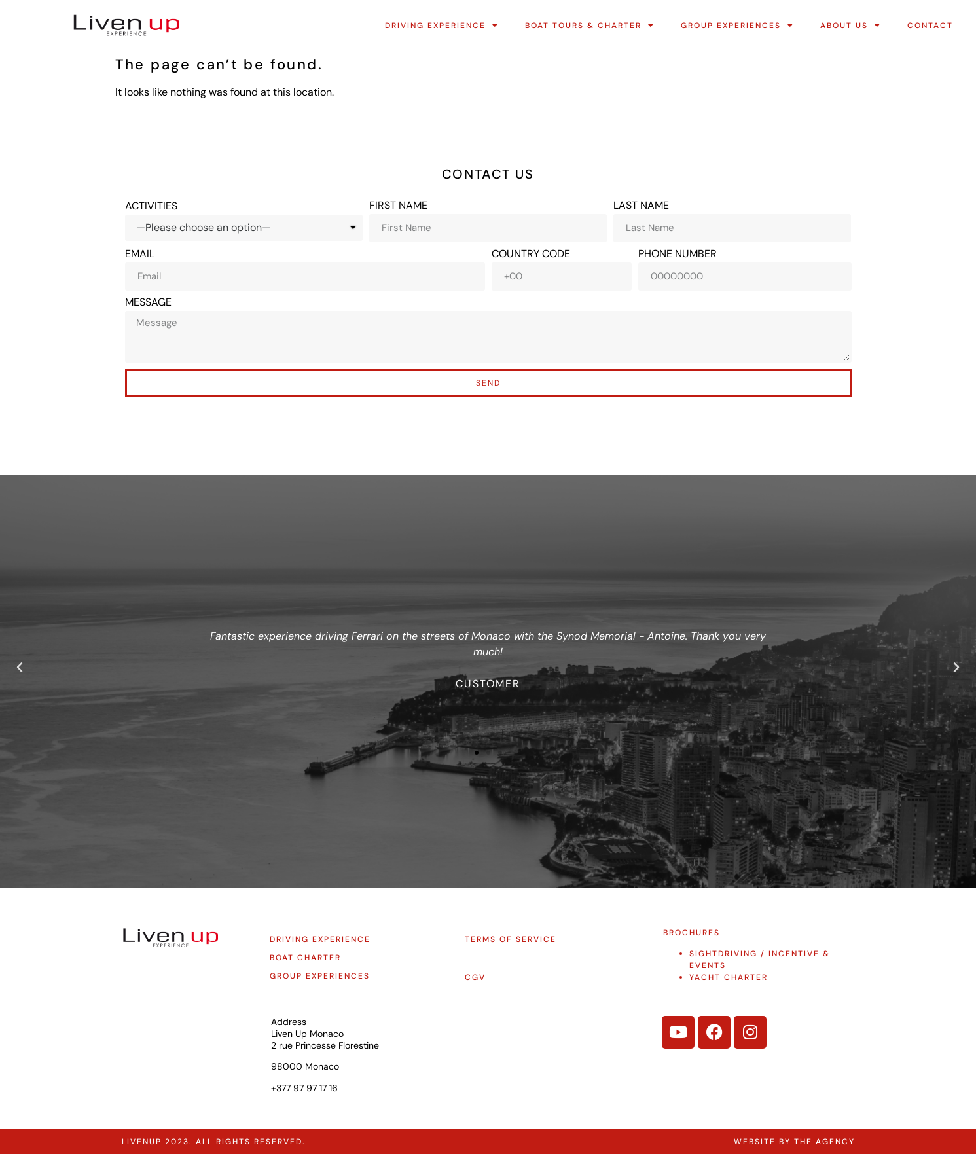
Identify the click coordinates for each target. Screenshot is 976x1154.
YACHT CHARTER (728, 977)
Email (139, 254)
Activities (151, 206)
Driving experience (320, 939)
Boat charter (305, 957)
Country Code (531, 254)
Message (148, 302)
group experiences (320, 976)
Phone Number (677, 254)
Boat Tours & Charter (590, 25)
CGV (475, 977)
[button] (19, 667)
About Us (850, 25)
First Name (398, 205)
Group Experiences (737, 25)
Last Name (641, 205)
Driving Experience (442, 25)
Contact (930, 25)
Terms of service (510, 939)
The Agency (824, 1141)
